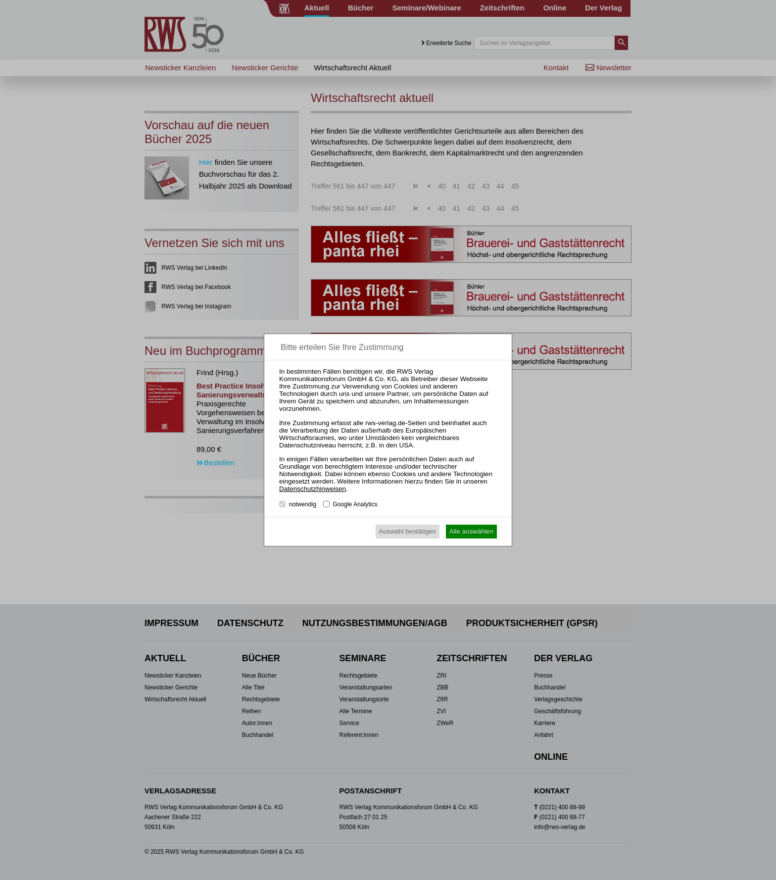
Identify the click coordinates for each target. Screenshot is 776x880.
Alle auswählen (471, 531)
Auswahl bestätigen (407, 531)
